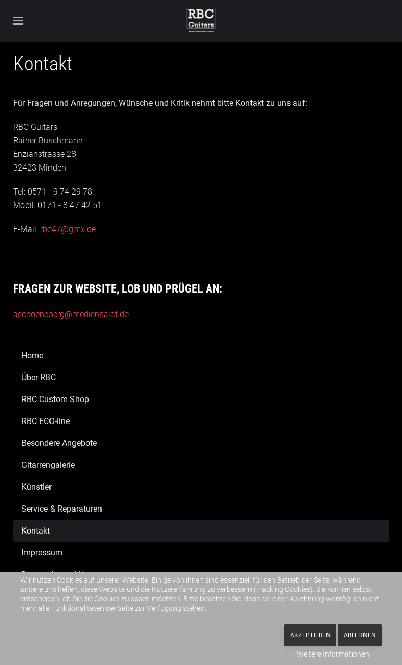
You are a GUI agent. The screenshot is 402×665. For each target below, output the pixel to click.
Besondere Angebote (59, 443)
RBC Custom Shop (55, 399)
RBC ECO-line (45, 421)
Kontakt (35, 531)
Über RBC (38, 377)
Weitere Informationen (333, 654)
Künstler (36, 487)
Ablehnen (360, 635)
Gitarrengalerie (48, 465)
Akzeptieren (310, 635)
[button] (18, 21)
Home (32, 355)
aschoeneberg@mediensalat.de (71, 314)
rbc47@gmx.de (68, 229)
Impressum (41, 553)
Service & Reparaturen (61, 509)
